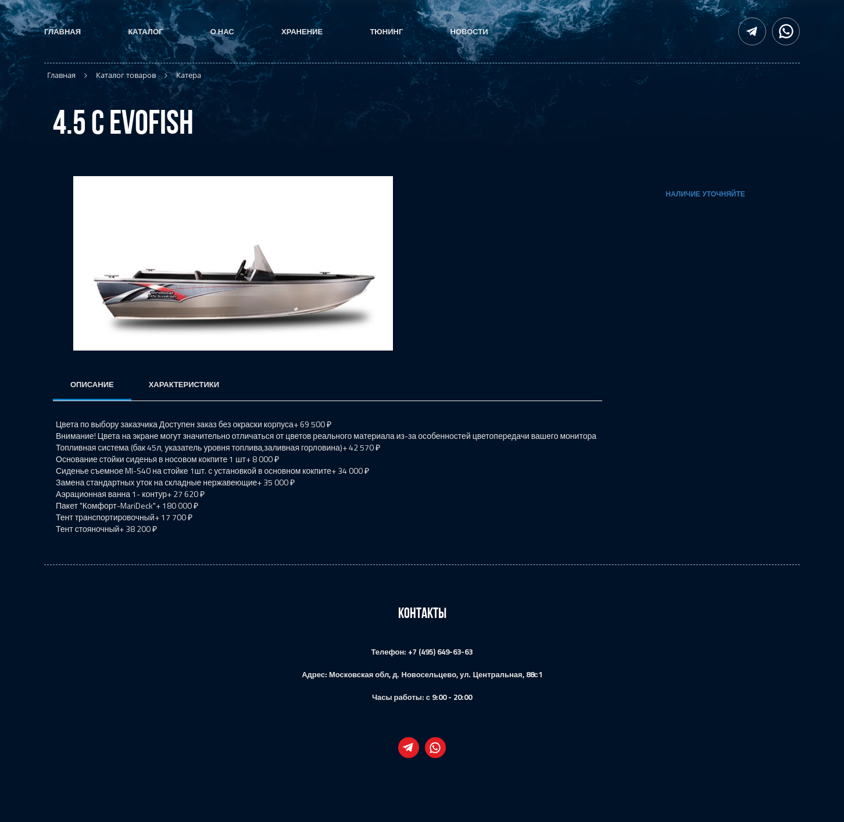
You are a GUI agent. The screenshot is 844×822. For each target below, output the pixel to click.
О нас (222, 31)
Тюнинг (386, 31)
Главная (62, 31)
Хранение (302, 31)
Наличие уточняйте (705, 194)
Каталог (145, 31)
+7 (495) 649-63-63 (440, 651)
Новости (469, 31)
